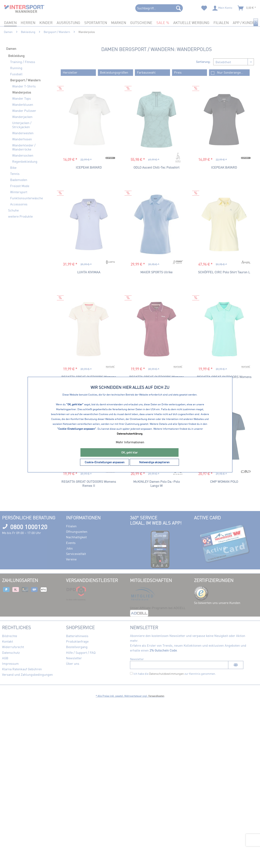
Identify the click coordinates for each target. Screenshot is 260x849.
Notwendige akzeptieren (154, 462)
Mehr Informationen (130, 442)
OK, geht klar (129, 452)
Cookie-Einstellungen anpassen (105, 462)
